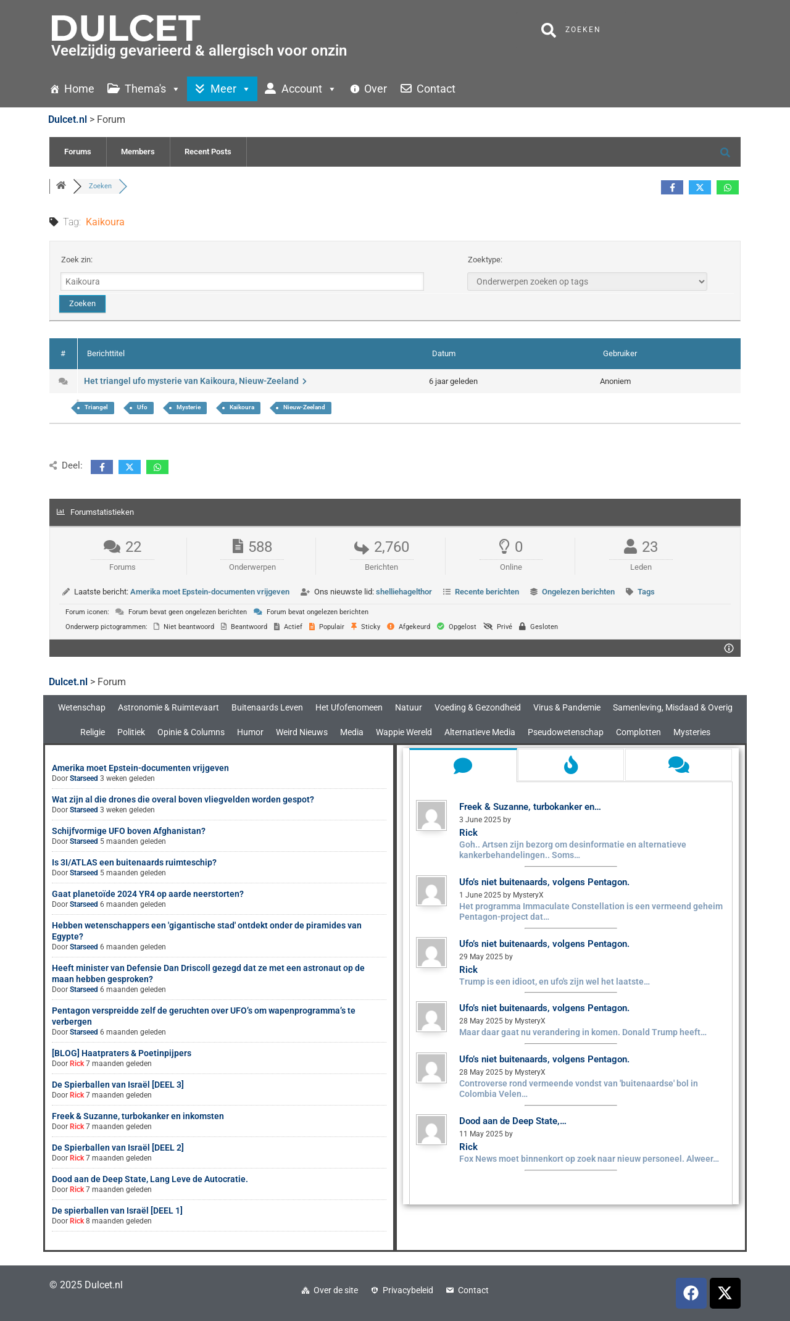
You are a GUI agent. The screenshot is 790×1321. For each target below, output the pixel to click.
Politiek (131, 732)
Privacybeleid (408, 1290)
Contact (473, 1290)
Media (352, 732)
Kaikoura (242, 407)
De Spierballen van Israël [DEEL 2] (118, 1147)
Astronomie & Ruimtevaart (168, 707)
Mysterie (189, 407)
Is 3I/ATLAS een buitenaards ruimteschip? (134, 862)
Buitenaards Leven (267, 707)
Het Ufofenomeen (349, 707)
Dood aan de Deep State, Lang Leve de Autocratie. (150, 1179)
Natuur (408, 707)
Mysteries (691, 732)
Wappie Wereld (404, 732)
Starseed (84, 778)
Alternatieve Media (479, 732)
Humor (250, 732)
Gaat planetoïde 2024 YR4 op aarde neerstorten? (148, 894)
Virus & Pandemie (567, 707)
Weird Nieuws (302, 732)
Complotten (638, 732)
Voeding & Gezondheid (477, 707)
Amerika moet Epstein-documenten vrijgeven (209, 591)
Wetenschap (82, 707)
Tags (646, 591)
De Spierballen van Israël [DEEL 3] (118, 1085)
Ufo (142, 407)
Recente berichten (487, 591)
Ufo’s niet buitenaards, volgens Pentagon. (544, 882)
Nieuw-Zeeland (304, 407)
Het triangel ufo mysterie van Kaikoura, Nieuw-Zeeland (195, 381)
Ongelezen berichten (578, 591)
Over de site (336, 1290)
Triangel (96, 407)
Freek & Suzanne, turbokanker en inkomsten (138, 1116)
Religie (92, 732)
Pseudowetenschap (566, 732)
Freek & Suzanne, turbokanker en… (530, 806)
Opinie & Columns (191, 732)
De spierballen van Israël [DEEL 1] (117, 1210)
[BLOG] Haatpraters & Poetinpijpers (121, 1053)
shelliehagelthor (404, 591)
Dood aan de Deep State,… (513, 1121)
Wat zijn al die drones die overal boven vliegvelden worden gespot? (183, 799)
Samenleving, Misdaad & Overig (673, 707)
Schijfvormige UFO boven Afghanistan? (129, 831)
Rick (77, 1063)
